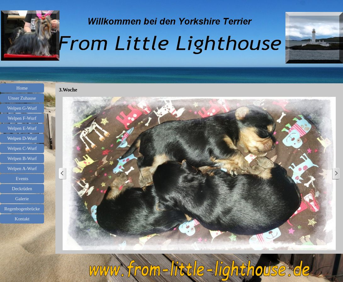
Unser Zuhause (22, 98)
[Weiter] (336, 174)
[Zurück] (62, 174)
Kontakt (21, 218)
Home (22, 88)
